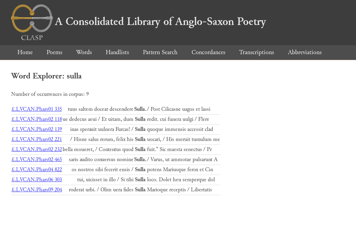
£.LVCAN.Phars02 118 (36, 119)
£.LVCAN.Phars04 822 (36, 170)
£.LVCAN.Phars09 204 (36, 190)
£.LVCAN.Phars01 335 (36, 109)
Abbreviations (305, 52)
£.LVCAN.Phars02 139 (36, 129)
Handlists (117, 52)
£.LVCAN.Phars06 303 (36, 180)
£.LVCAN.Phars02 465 (36, 160)
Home (25, 52)
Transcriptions (256, 52)
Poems (54, 52)
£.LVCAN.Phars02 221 (36, 139)
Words (84, 52)
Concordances (208, 52)
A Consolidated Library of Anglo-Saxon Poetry (138, 22)
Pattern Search (160, 52)
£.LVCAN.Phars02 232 (36, 149)
